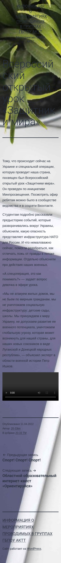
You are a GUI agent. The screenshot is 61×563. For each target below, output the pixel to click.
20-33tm (16, 428)
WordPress (34, 548)
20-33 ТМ (21, 433)
